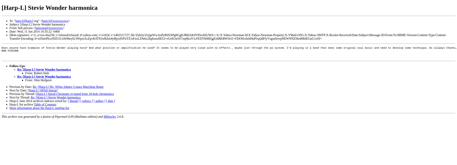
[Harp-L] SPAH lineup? (43, 92)
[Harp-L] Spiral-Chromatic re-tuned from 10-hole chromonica (75, 96)
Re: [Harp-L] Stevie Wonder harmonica (44, 72)
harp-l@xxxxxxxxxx (55, 21)
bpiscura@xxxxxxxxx (49, 28)
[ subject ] (86, 103)
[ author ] (99, 103)
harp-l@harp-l (24, 21)
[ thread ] (74, 103)
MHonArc (110, 119)
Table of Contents (45, 106)
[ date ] (110, 103)
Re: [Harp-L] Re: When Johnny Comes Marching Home (68, 89)
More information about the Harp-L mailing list (39, 110)
